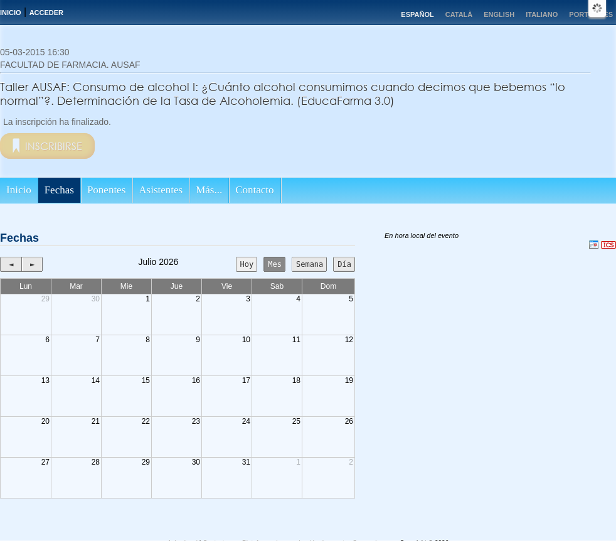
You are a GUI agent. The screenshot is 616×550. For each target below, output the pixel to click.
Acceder (46, 12)
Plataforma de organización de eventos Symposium (314, 542)
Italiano (542, 14)
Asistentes (161, 190)
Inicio (10, 12)
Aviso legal (183, 542)
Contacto (254, 190)
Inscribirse (53, 146)
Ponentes (106, 190)
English (499, 14)
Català (459, 14)
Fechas (59, 190)
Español (417, 14)
